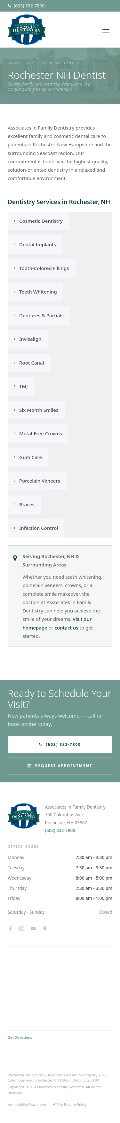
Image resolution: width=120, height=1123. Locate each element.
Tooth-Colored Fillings (41, 268)
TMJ (21, 386)
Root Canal (29, 362)
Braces (24, 504)
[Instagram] (21, 928)
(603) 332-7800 (60, 830)
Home (14, 63)
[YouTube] (33, 928)
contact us (66, 627)
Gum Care (28, 457)
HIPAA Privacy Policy (70, 1104)
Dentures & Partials (39, 315)
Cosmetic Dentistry (38, 221)
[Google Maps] (44, 928)
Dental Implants (35, 244)
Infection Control (36, 528)
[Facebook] (10, 928)
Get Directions (20, 1037)
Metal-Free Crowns (38, 433)
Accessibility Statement (27, 1104)
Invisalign (27, 339)
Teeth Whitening (35, 291)
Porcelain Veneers (37, 480)
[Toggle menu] (106, 29)
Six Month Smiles (36, 410)
